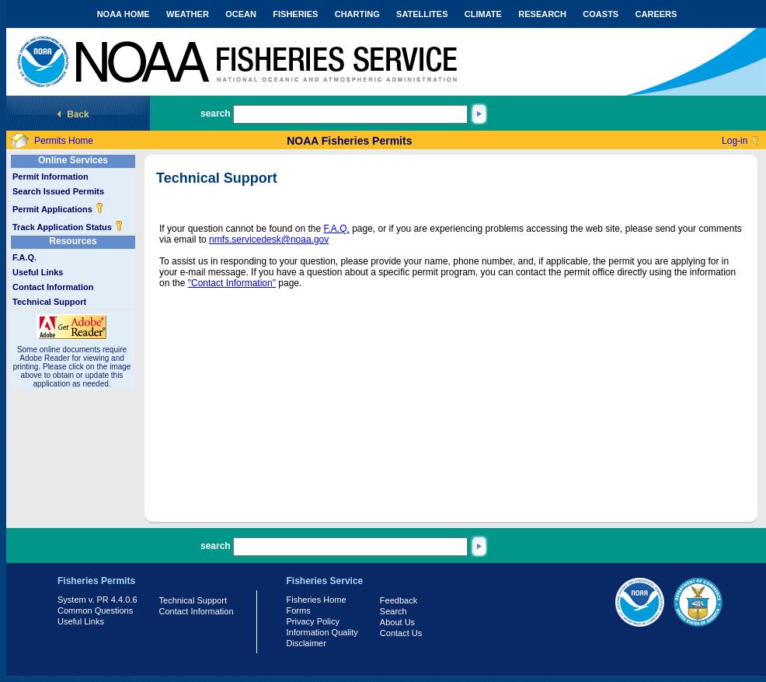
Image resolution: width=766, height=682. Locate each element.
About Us (397, 622)
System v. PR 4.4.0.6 (97, 599)
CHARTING (357, 14)
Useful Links (37, 272)
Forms (299, 610)
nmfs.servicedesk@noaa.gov (269, 239)
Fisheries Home (316, 599)
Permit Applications (58, 209)
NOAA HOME (123, 14)
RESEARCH (542, 14)
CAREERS (656, 14)
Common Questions (95, 610)
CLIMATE (483, 14)
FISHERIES (295, 14)
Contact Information (53, 287)
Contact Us (401, 633)
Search (393, 611)
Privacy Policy (313, 621)
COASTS (600, 14)
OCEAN (240, 14)
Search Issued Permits (58, 191)
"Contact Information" (232, 283)
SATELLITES (421, 14)
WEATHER (187, 14)
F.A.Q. (24, 257)
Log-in (734, 140)
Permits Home (63, 140)
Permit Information (50, 176)
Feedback (398, 600)
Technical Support (49, 301)
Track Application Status (68, 227)
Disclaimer (306, 643)
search (215, 113)
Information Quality (322, 632)
